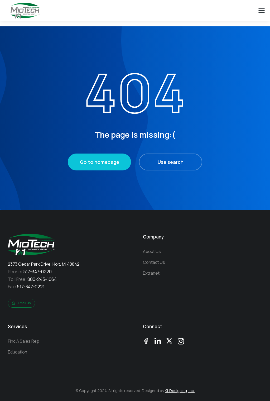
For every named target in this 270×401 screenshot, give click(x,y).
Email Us (21, 303)
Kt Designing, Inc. (180, 390)
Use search (171, 162)
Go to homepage (99, 162)
